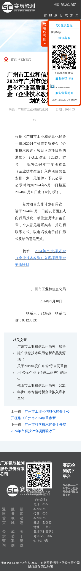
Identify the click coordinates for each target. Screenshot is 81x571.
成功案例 (12, 538)
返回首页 (4, 516)
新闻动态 (21, 516)
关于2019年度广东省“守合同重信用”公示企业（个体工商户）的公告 (42, 372)
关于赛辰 (21, 538)
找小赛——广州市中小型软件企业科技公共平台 (70, 490)
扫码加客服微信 (64, 73)
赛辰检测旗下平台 (69, 471)
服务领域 (12, 516)
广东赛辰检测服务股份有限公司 (12, 469)
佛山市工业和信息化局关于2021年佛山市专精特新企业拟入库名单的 (41, 392)
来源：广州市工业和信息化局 (28, 109)
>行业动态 (25, 59)
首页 (14, 59)
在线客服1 (56, 32)
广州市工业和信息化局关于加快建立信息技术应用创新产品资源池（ (41, 353)
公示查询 (4, 538)
